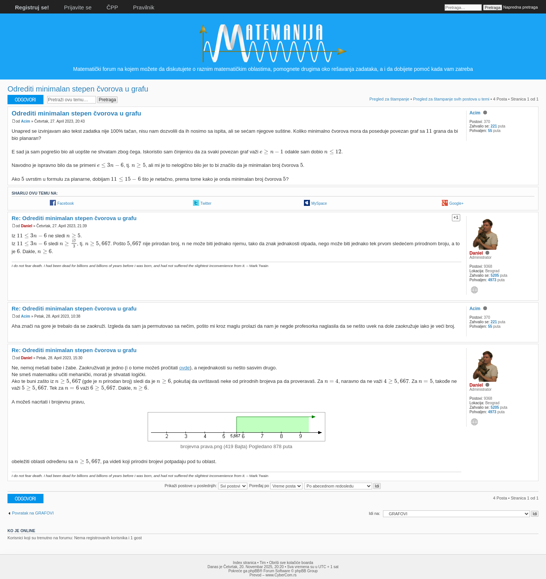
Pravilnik (143, 7)
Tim (263, 563)
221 (494, 126)
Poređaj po (275, 485)
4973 (492, 280)
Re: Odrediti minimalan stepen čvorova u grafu (74, 218)
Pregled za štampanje (389, 99)
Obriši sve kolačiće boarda (291, 563)
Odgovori (25, 99)
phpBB (254, 571)
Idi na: (374, 513)
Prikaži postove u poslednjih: (206, 485)
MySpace (319, 203)
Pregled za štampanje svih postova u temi (451, 99)
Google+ (456, 203)
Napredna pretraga (520, 7)
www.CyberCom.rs (281, 575)
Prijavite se (77, 7)
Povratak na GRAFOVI (33, 513)
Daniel (26, 226)
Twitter (205, 203)
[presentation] (429, 130)
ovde (184, 367)
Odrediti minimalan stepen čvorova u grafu (77, 89)
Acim (25, 121)
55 (490, 131)
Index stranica (244, 563)
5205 (495, 275)
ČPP (112, 7)
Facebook (65, 203)
